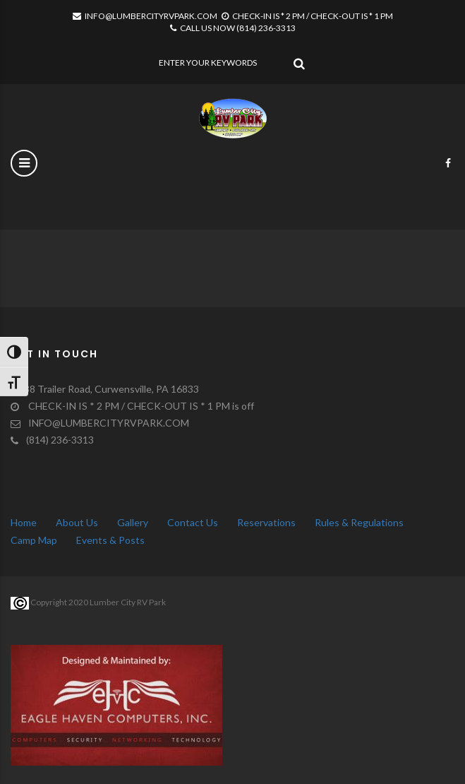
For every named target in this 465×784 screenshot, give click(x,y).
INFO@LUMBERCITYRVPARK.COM (145, 16)
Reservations (266, 522)
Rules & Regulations (359, 522)
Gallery (132, 522)
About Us (77, 522)
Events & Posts (110, 540)
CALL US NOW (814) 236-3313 (233, 28)
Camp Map (34, 540)
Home (24, 522)
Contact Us (192, 522)
